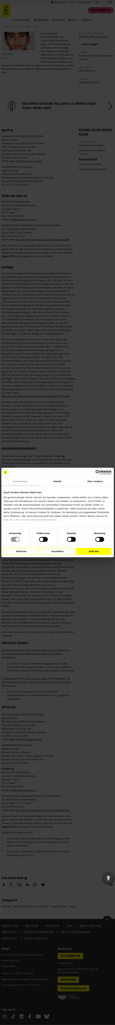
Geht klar (94, 551)
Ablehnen (21, 551)
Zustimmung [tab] (20, 481)
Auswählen (57, 551)
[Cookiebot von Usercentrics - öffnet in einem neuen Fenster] (97, 472)
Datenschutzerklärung (17, 523)
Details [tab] (57, 481)
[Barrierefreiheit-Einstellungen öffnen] (108, 878)
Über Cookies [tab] (95, 481)
